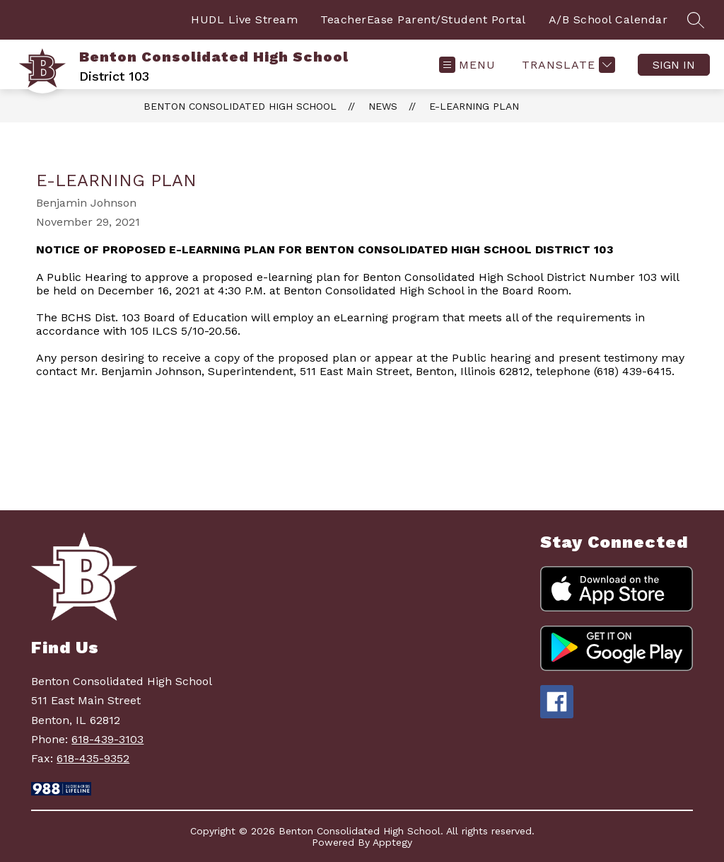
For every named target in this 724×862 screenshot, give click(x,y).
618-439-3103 (107, 739)
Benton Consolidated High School (240, 106)
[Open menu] (467, 65)
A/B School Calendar (608, 19)
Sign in (674, 64)
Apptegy (392, 842)
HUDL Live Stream (244, 19)
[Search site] (695, 19)
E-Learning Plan (474, 106)
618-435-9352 (93, 758)
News (382, 106)
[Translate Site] (566, 65)
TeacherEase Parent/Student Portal (423, 19)
